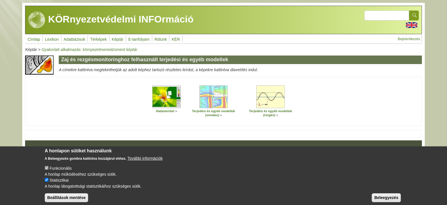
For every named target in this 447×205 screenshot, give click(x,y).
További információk (145, 162)
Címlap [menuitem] (33, 39)
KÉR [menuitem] (176, 39)
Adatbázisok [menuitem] (74, 39)
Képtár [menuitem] (117, 39)
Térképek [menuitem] (98, 39)
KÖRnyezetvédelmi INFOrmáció (111, 19)
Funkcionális (61, 172)
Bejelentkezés (409, 39)
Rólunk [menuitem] (161, 39)
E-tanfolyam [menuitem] (139, 39)
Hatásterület (165, 111)
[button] (166, 97)
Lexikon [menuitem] (52, 39)
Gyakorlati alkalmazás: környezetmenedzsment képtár (89, 49)
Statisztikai (59, 184)
